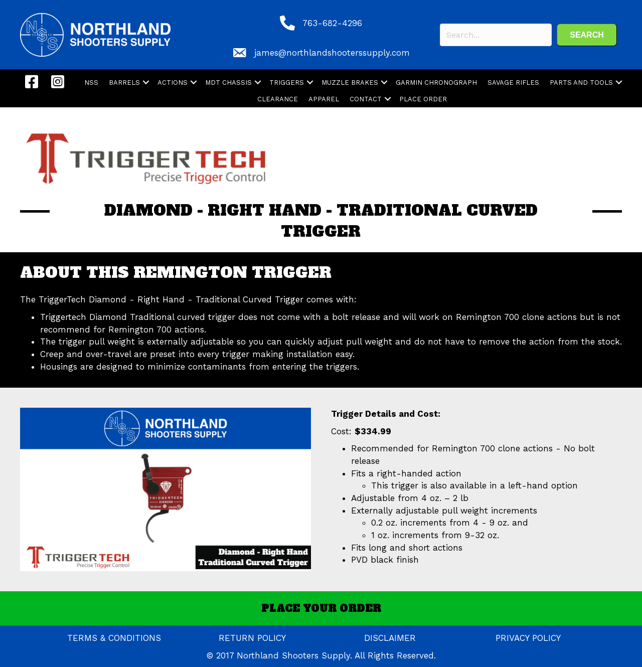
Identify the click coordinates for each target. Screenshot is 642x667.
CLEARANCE (277, 99)
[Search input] (496, 35)
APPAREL (323, 99)
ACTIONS (172, 82)
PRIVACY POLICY (528, 638)
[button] (587, 35)
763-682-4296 (332, 23)
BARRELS (124, 82)
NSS (91, 82)
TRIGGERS (286, 82)
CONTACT (366, 99)
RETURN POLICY (252, 638)
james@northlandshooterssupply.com (332, 53)
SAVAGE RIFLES (513, 82)
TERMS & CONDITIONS (114, 638)
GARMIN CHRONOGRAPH (436, 82)
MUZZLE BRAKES (350, 82)
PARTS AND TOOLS (581, 82)
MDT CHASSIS (228, 82)
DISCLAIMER (390, 638)
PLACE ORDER (423, 99)
